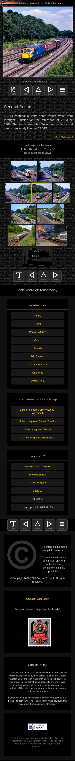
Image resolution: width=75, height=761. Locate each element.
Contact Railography (37, 598)
